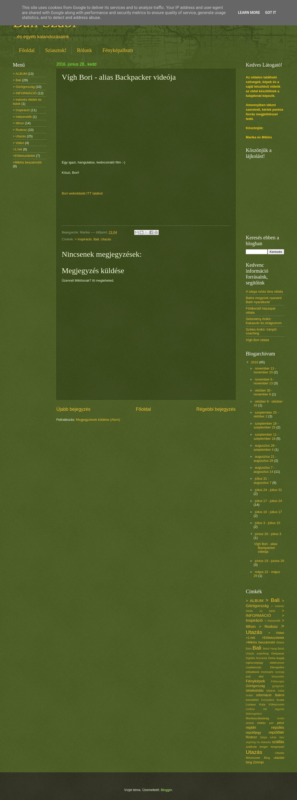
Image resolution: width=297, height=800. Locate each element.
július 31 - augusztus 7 (262, 480)
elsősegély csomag (272, 672)
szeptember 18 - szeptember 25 (266, 425)
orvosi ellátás (256, 722)
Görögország (255, 686)
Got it (270, 13)
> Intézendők (22, 117)
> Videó (18, 143)
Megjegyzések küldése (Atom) (98, 420)
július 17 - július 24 (268, 501)
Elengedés (277, 667)
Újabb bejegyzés (73, 409)
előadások (252, 671)
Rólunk (84, 50)
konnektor (252, 699)
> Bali (17, 80)
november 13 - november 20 (264, 370)
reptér (251, 727)
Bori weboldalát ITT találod (82, 193)
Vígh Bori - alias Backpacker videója (265, 548)
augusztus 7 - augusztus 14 (263, 469)
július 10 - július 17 (268, 512)
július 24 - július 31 (268, 490)
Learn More (249, 13)
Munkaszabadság (257, 718)
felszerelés (278, 676)
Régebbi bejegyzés (216, 409)
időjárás (270, 690)
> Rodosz (20, 130)
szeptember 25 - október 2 (266, 414)
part (271, 723)
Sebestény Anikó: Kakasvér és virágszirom (264, 321)
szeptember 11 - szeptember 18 (266, 436)
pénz (280, 723)
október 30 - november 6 (262, 392)
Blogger (166, 790)
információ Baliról (270, 695)
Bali (96, 239)
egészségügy (254, 662)
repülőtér (276, 732)
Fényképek (255, 681)
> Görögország (24, 87)
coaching (263, 653)
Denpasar (277, 653)
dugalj (280, 658)
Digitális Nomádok (256, 658)
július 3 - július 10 (267, 523)
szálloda (251, 746)
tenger (263, 746)
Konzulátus (267, 700)
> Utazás (19, 136)
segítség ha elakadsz (258, 742)
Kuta (262, 704)
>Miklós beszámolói (27, 162)
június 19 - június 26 (269, 561)
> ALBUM (20, 74)
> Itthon (18, 123)
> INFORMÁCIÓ (25, 93)
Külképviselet (276, 704)
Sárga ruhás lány (272, 737)
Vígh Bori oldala (257, 340)
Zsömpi (258, 762)
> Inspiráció (83, 239)
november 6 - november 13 (263, 381)
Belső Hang (270, 648)
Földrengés (277, 681)
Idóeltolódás (254, 690)
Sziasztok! (55, 50)
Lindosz (250, 709)
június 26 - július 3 (268, 534)
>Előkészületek (24, 156)
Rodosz (251, 737)
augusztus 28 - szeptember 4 (264, 447)
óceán (280, 718)
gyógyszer (278, 686)
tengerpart (277, 746)
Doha (271, 658)
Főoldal (27, 50)
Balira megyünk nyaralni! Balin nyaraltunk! (264, 300)
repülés (277, 727)
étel (261, 676)
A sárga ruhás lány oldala (264, 291)
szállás (278, 742)
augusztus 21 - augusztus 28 (264, 458)
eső (248, 676)
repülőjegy (253, 732)
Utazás (106, 239)
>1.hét (17, 149)
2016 (255, 362)
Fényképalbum (117, 50)
